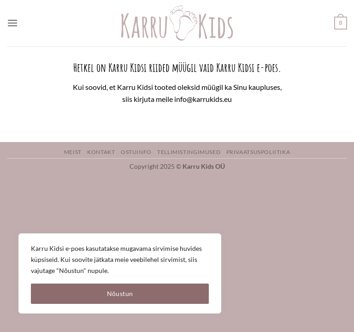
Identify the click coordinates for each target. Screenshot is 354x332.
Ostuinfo (136, 151)
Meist (73, 151)
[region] (119, 273)
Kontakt (101, 151)
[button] (12, 23)
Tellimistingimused (188, 151)
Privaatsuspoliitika (258, 151)
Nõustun (120, 293)
